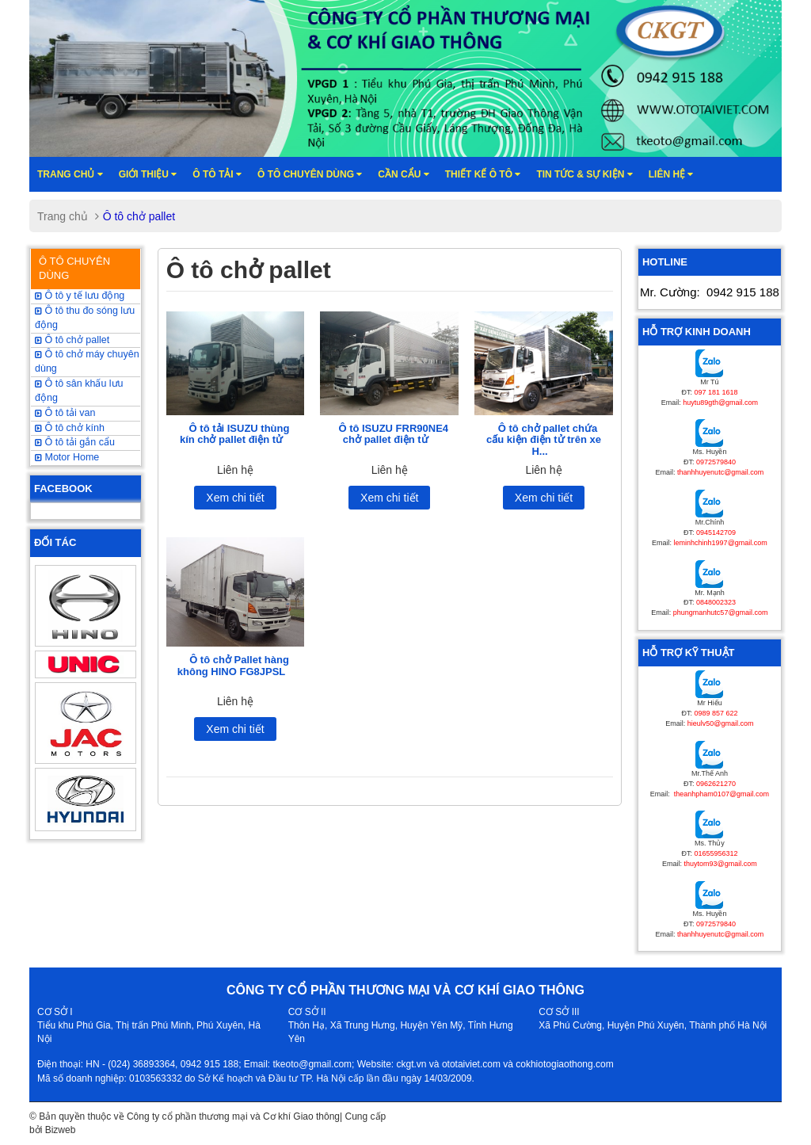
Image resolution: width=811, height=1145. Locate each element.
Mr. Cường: (709, 292)
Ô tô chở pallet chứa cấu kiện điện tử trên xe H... (543, 439)
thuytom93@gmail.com (720, 864)
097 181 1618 (715, 392)
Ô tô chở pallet (72, 339)
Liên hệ (671, 174)
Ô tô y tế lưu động (79, 295)
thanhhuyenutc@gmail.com (720, 472)
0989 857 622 (715, 713)
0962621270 (716, 784)
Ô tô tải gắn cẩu (75, 442)
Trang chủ (70, 174)
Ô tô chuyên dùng (309, 174)
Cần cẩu (403, 174)
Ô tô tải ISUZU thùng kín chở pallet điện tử (235, 433)
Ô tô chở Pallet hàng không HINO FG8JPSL (233, 665)
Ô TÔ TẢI (217, 174)
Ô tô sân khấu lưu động (79, 390)
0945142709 (716, 532)
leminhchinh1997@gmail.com (720, 543)
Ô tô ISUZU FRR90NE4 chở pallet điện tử (393, 433)
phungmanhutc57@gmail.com (720, 612)
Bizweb (60, 1129)
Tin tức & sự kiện (584, 174)
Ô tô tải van (65, 412)
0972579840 (716, 462)
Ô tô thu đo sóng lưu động (85, 317)
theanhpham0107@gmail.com (720, 794)
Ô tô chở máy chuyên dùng (87, 361)
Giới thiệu (148, 174)
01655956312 (715, 853)
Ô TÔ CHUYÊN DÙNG (74, 268)
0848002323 (716, 602)
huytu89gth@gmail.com (720, 402)
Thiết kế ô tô (483, 174)
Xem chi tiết (235, 497)
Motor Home (67, 457)
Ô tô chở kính (70, 427)
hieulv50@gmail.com (720, 723)
